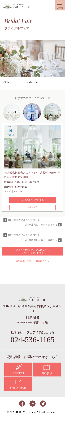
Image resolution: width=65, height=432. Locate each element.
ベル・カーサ (17, 6)
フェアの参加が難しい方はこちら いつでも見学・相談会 (32, 251)
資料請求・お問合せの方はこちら (32, 261)
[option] (32, 146)
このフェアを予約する (32, 199)
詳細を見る (32, 207)
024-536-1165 (32, 340)
